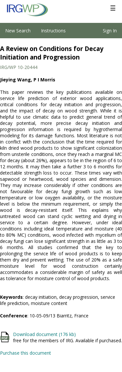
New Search (18, 30)
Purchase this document (25, 353)
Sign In (110, 30)
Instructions (53, 30)
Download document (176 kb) (44, 334)
